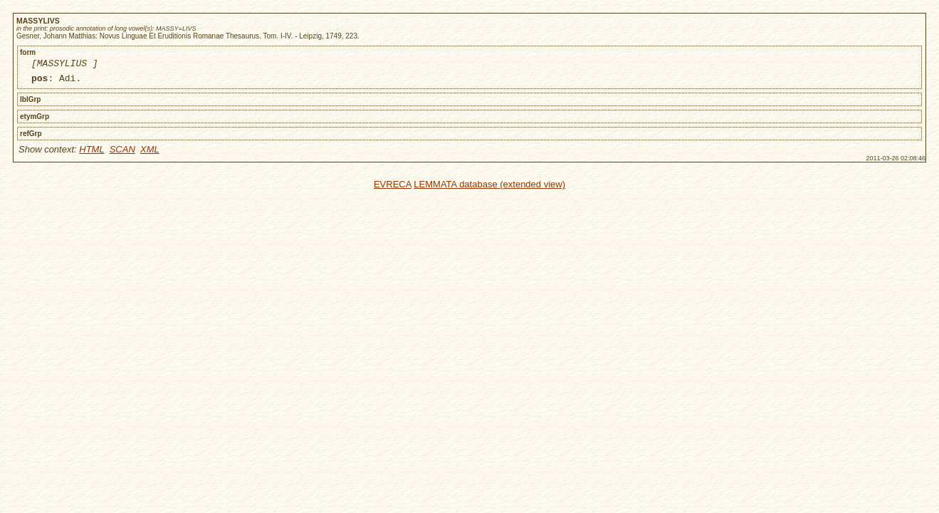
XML (149, 153)
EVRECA (392, 188)
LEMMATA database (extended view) (489, 188)
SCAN (122, 153)
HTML (91, 153)
